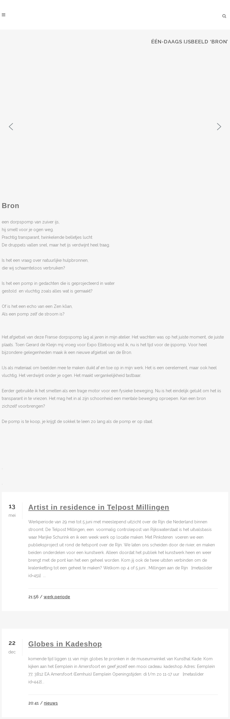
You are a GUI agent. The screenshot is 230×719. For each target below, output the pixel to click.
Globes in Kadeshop (65, 644)
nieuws (51, 703)
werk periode (57, 596)
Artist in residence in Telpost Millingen (98, 507)
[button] (11, 126)
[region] (115, 126)
